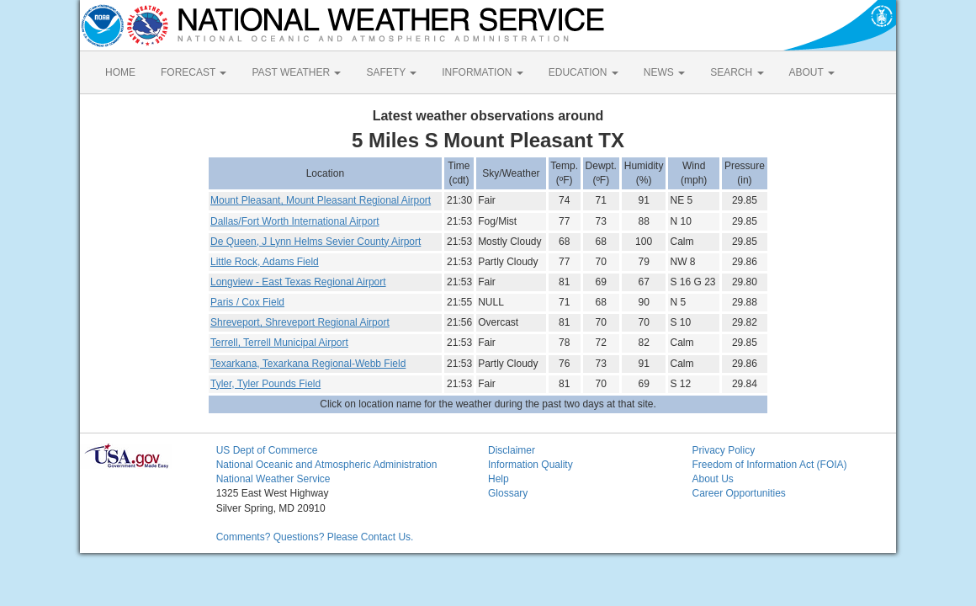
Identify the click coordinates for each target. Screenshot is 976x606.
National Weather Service (273, 479)
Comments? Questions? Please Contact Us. (315, 537)
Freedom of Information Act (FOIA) (769, 464)
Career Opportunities (738, 493)
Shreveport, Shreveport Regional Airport (300, 322)
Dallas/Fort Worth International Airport (294, 221)
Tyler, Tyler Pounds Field (265, 384)
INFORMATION (482, 72)
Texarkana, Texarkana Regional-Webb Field (308, 363)
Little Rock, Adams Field (264, 262)
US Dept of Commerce (267, 450)
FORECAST (193, 72)
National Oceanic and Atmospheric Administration (327, 464)
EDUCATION (583, 72)
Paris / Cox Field (247, 302)
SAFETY (391, 72)
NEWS (664, 72)
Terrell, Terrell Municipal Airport (279, 342)
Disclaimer (511, 450)
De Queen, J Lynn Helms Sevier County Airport (315, 241)
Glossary (508, 493)
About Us (712, 479)
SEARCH (736, 72)
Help (498, 479)
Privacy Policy (723, 450)
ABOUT (812, 72)
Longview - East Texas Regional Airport (298, 282)
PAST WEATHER (296, 72)
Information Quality (530, 464)
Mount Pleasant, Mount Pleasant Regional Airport (320, 200)
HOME (120, 72)
